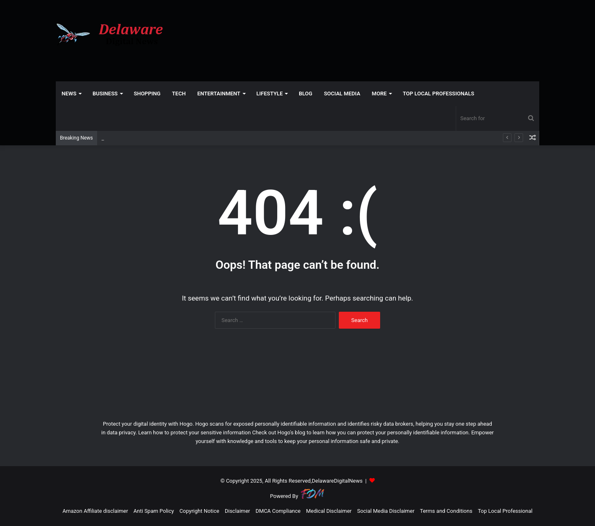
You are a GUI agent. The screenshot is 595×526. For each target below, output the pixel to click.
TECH (179, 93)
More (379, 93)
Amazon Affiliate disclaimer (95, 511)
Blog (305, 93)
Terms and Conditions (446, 511)
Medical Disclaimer (329, 511)
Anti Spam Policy (153, 511)
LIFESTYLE (270, 93)
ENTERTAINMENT (218, 93)
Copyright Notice (199, 511)
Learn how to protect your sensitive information (194, 432)
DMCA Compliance (278, 511)
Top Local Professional (505, 511)
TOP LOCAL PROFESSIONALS (438, 93)
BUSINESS (105, 93)
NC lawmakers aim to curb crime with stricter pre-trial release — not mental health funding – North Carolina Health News (244, 138)
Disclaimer (237, 511)
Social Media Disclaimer (385, 511)
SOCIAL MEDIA (342, 93)
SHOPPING (147, 93)
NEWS (69, 93)
